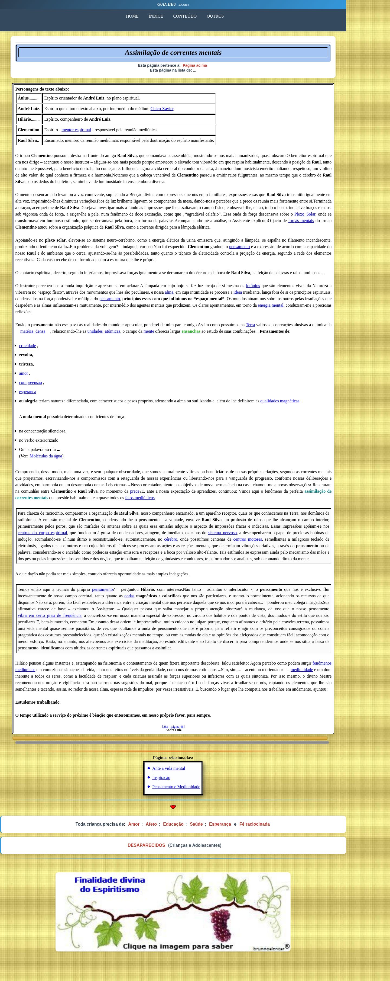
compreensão (52, 384)
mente (172, 333)
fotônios (275, 288)
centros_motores (269, 541)
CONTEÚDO (207, 16)
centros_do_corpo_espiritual (64, 535)
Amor (155, 827)
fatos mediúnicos (162, 500)
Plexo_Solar (326, 216)
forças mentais (323, 222)
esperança (49, 394)
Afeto (173, 827)
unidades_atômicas (126, 333)
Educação (195, 827)
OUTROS (239, 16)
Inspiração (183, 779)
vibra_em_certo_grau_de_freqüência (71, 617)
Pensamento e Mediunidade (198, 789)
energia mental (292, 307)
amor (45, 375)
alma (191, 294)
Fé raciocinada (277, 827)
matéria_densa (55, 333)
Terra (272, 327)
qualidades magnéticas (302, 403)
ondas (151, 598)
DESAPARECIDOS (168, 848)
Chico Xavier (184, 110)
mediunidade (324, 671)
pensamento (261, 248)
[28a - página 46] (195, 729)
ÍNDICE (177, 16)
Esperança (242, 827)
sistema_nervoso (244, 535)
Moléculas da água (68, 458)
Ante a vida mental (190, 770)
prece (156, 493)
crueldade (49, 347)
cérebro (192, 541)
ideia (259, 294)
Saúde (218, 827)
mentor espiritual (98, 132)
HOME (153, 16)
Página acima (217, 66)
